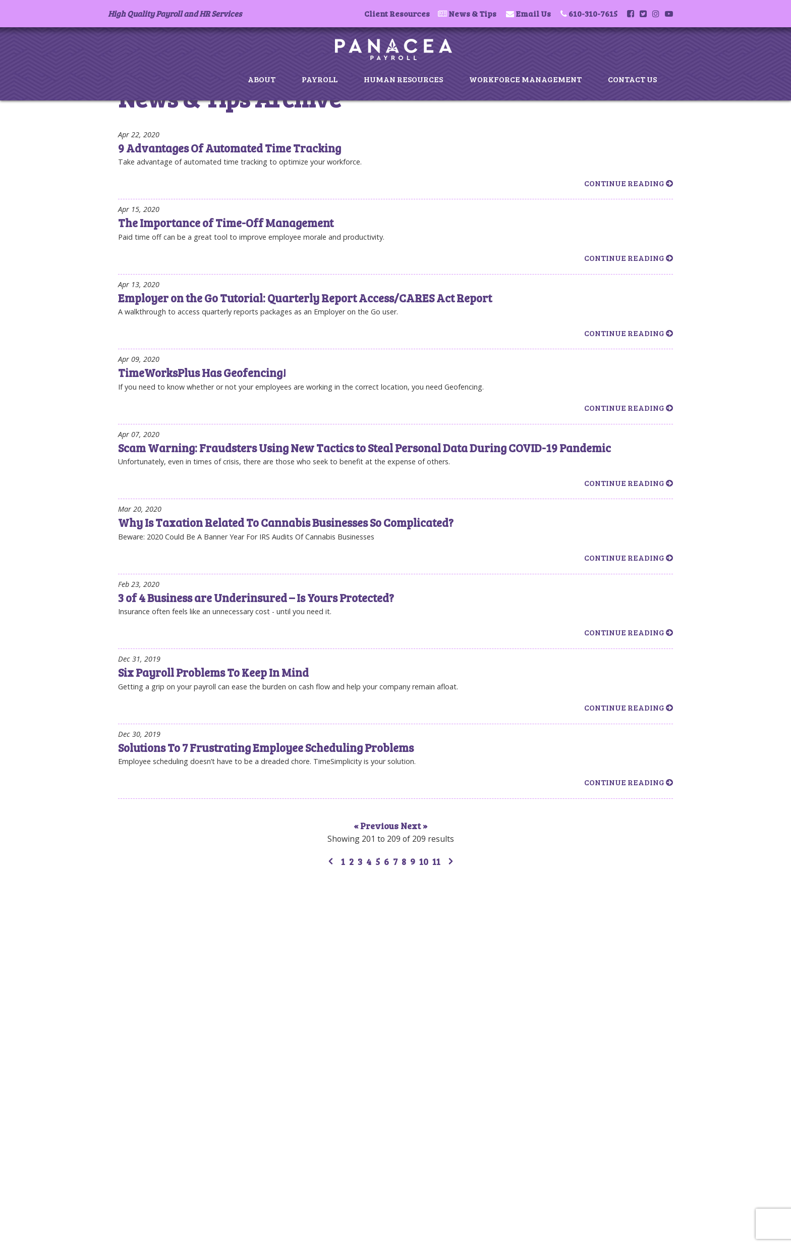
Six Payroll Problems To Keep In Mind (213, 672)
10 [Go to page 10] (423, 861)
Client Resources (397, 13)
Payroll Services (157, 913)
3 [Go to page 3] (360, 861)
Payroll (319, 79)
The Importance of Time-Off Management (225, 222)
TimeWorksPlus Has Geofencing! (202, 372)
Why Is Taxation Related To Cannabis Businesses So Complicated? (286, 522)
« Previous (377, 826)
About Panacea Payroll (169, 902)
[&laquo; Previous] (330, 863)
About (261, 79)
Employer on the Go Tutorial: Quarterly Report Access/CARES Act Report (305, 297)
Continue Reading (628, 183)
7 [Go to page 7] (395, 861)
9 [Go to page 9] (412, 861)
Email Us (533, 13)
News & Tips (472, 13)
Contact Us (632, 79)
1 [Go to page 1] (343, 861)
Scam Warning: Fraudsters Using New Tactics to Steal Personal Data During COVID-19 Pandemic (364, 447)
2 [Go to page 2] (351, 861)
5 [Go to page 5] (377, 861)
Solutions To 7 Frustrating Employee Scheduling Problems (266, 747)
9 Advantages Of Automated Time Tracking (229, 147)
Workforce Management (525, 79)
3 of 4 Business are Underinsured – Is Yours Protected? (256, 597)
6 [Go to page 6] (386, 861)
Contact (145, 956)
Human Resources (403, 79)
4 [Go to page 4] (368, 861)
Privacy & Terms (159, 967)
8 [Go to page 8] (404, 861)
